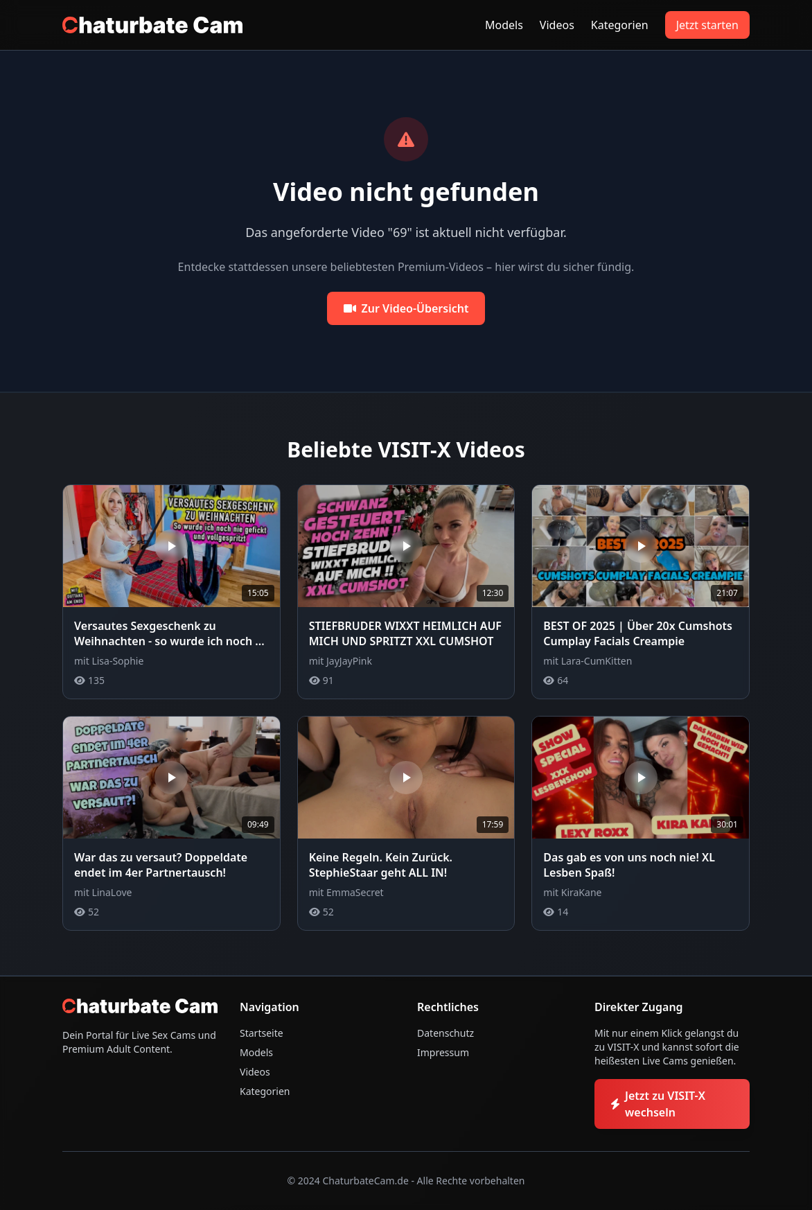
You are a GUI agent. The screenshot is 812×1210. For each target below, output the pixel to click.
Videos (557, 25)
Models (504, 25)
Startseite (261, 1033)
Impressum (443, 1052)
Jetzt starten (707, 25)
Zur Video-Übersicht (406, 308)
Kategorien (619, 25)
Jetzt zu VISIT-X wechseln (658, 1104)
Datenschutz (445, 1033)
